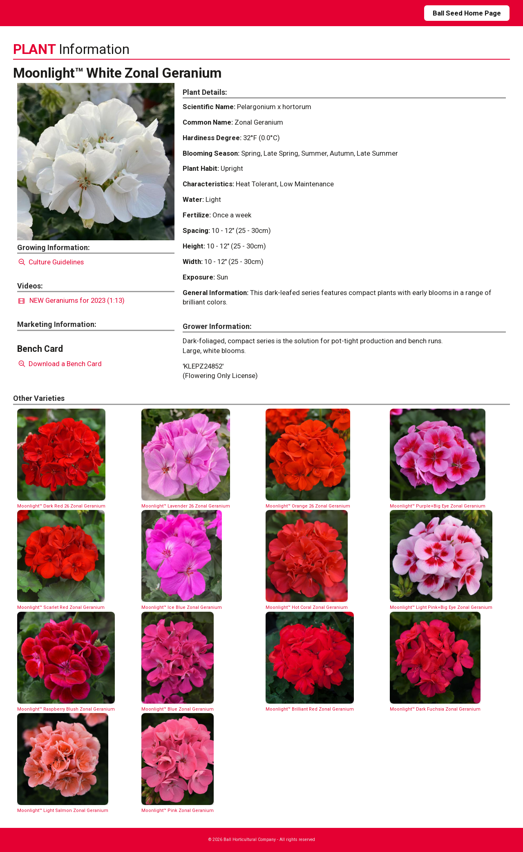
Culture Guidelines (50, 262)
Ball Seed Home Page (467, 13)
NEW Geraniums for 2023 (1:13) (71, 300)
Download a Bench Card (59, 364)
